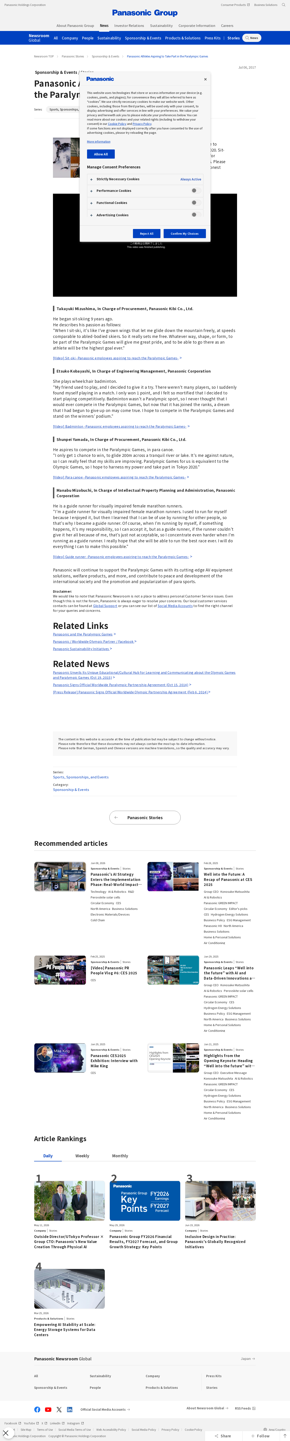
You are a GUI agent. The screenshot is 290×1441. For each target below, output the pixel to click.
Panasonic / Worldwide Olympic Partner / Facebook (93, 641)
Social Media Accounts (175, 605)
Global (39, 38)
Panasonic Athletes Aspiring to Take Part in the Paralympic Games (167, 56)
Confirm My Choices (185, 233)
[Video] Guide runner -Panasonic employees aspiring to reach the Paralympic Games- (121, 556)
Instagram (75, 1423)
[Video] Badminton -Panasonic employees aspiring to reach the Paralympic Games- (120, 426)
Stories (234, 38)
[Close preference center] (205, 79)
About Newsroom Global (205, 1408)
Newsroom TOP (44, 56)
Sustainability (109, 38)
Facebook (13, 1423)
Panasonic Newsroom (62, 1358)
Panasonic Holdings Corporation (25, 5)
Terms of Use (45, 1429)
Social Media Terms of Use (74, 1429)
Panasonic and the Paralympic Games (83, 634)
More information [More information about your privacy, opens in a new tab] (98, 141)
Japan (246, 1358)
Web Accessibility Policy (111, 1429)
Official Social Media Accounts (103, 1409)
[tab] (82, 1155)
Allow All (101, 154)
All (56, 38)
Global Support (105, 605)
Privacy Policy (170, 1429)
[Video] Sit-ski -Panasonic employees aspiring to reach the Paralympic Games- (116, 358)
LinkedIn (57, 1423)
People (87, 38)
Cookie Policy (193, 1429)
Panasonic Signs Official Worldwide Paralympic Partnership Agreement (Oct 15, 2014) (120, 684)
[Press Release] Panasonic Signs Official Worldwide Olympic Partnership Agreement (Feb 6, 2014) (130, 692)
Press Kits (213, 38)
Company (70, 38)
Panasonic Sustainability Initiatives (81, 648)
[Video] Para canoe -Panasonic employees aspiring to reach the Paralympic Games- (119, 477)
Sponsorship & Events (143, 38)
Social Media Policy (144, 1429)
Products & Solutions (182, 38)
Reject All (146, 233)
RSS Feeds (243, 1408)
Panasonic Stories (73, 56)
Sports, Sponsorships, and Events (72, 109)
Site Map (26, 1429)
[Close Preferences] (8, 1433)
